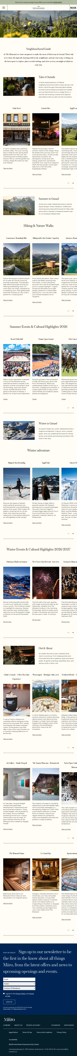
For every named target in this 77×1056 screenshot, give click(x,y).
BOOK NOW (58, 2)
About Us (18, 1025)
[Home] (38, 8)
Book (73, 7)
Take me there (7, 168)
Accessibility (13, 1040)
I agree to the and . (19, 995)
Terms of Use (27, 1032)
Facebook (55, 1025)
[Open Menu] (3, 8)
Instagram (69, 1025)
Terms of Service (18, 1009)
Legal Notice (13, 1032)
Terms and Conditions (44, 1032)
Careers (6, 1025)
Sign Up (9, 1002)
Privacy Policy (21, 994)
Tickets (5, 399)
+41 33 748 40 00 (50, 1049)
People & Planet (33, 1025)
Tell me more (7, 622)
